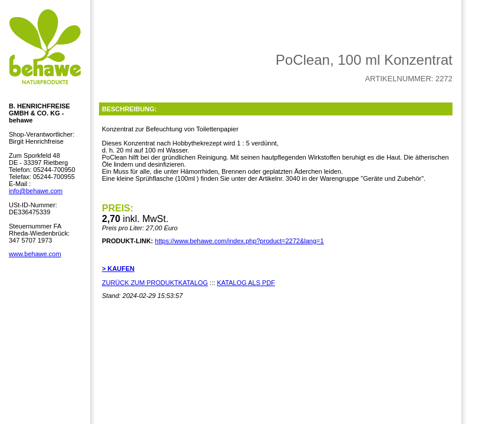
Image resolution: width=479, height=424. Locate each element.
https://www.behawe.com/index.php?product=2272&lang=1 (239, 240)
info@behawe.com (35, 190)
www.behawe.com (35, 253)
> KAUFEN (118, 268)
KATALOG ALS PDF (246, 282)
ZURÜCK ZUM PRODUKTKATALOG (155, 282)
